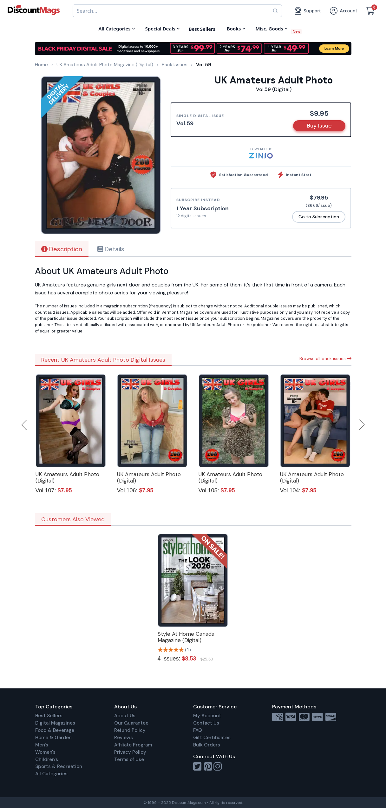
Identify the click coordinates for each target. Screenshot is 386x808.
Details (110, 249)
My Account (207, 716)
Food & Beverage (54, 730)
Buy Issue (319, 125)
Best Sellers (48, 716)
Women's (45, 752)
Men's (41, 745)
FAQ (197, 730)
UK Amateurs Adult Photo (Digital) (67, 477)
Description (61, 249)
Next (362, 424)
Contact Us (206, 723)
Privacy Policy (130, 752)
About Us (124, 716)
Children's (46, 759)
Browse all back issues (325, 358)
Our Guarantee (131, 723)
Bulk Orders (206, 745)
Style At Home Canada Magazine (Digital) (186, 637)
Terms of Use (129, 759)
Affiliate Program (133, 745)
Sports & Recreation (58, 766)
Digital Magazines (55, 723)
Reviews (123, 737)
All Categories (51, 774)
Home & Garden (53, 737)
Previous (24, 424)
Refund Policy (130, 730)
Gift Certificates (212, 737)
